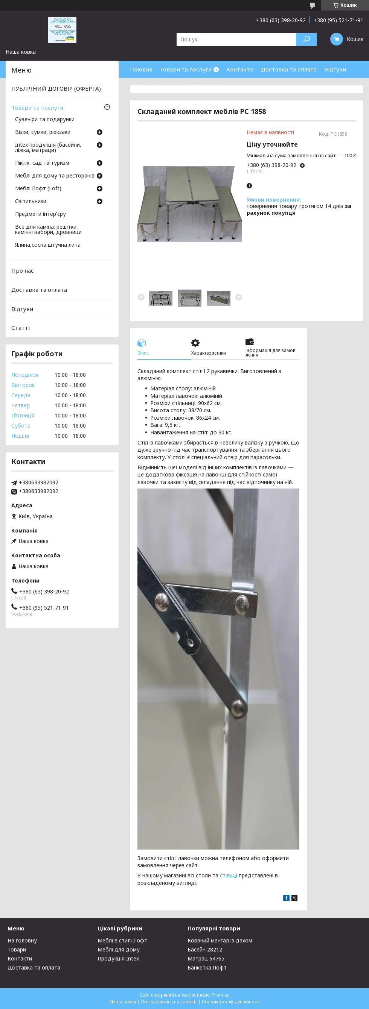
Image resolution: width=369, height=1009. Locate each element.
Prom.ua (221, 995)
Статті (20, 327)
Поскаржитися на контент (169, 1001)
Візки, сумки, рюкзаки (42, 132)
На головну (22, 940)
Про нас (229, 86)
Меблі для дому (119, 949)
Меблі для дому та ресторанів (55, 176)
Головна (141, 69)
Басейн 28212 (205, 949)
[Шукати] (306, 39)
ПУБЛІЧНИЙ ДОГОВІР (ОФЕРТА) (56, 88)
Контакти (239, 69)
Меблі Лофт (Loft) (38, 189)
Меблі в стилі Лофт (122, 940)
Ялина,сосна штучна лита (48, 245)
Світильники (30, 202)
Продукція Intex (118, 958)
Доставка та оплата (289, 69)
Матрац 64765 (206, 958)
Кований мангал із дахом (220, 940)
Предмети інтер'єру (40, 214)
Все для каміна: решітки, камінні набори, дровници (48, 229)
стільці (228, 875)
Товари (17, 949)
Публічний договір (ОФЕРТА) (170, 86)
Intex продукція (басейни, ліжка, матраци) (48, 147)
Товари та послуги (186, 69)
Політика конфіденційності (231, 1001)
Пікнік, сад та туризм (42, 163)
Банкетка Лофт (207, 967)
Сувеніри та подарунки (45, 120)
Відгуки (335, 69)
